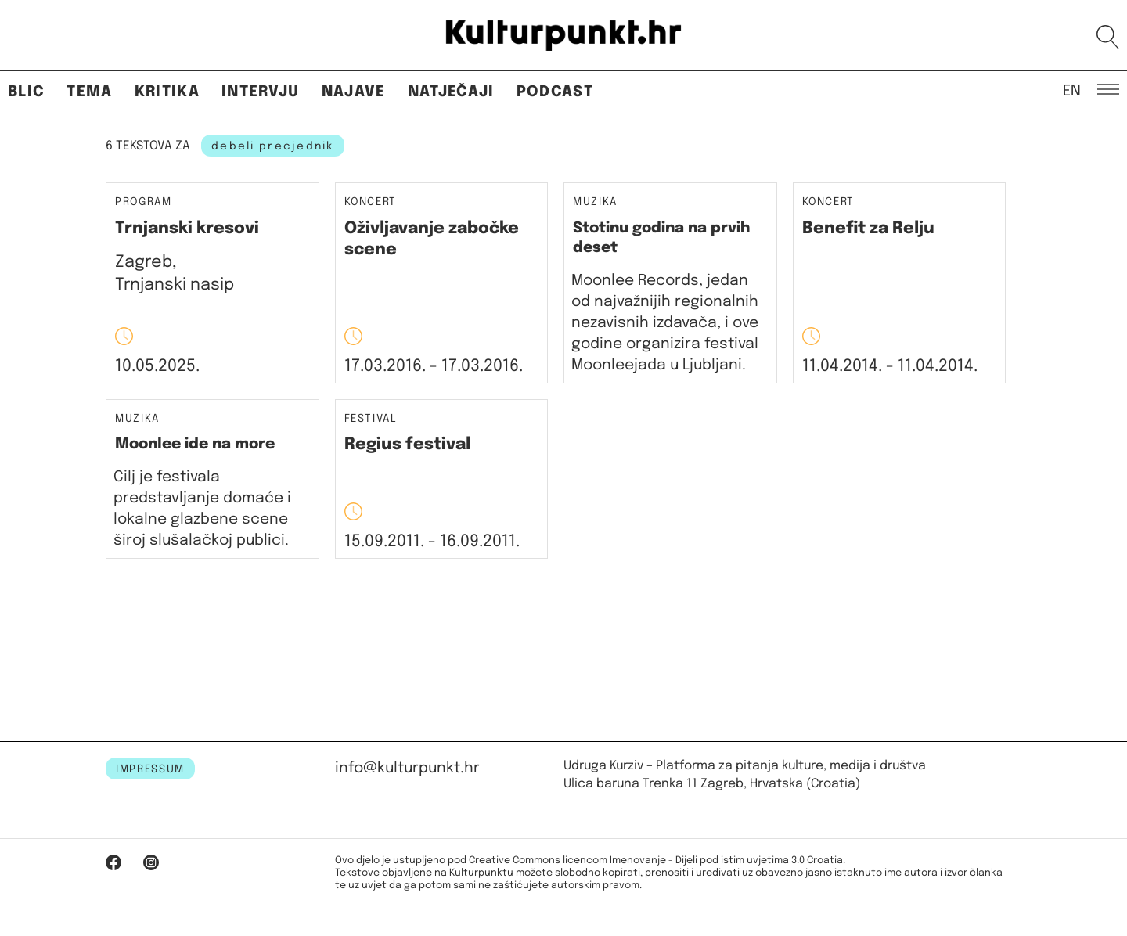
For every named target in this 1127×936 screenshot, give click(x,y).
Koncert (371, 202)
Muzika (595, 202)
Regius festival (407, 444)
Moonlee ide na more (195, 444)
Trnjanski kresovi (187, 228)
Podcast (555, 92)
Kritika (167, 92)
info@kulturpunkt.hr (407, 768)
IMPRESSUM (150, 769)
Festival (371, 419)
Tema (89, 92)
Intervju (260, 92)
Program (143, 202)
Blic (26, 92)
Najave (354, 92)
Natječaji (451, 92)
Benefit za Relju (868, 228)
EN (1072, 90)
